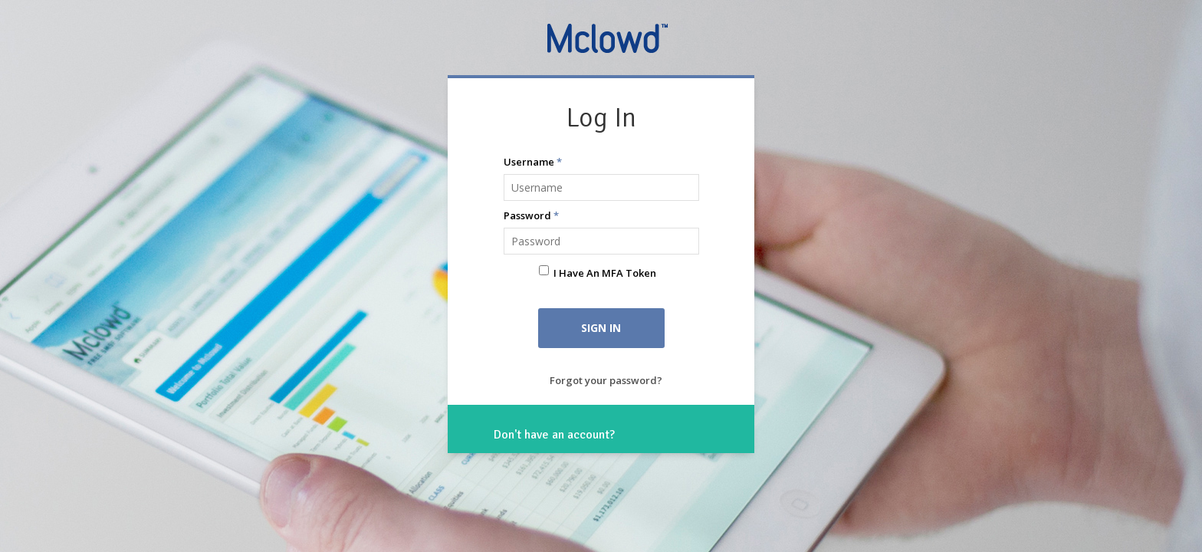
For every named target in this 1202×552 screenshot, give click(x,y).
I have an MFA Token (604, 273)
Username (533, 162)
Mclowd (609, 37)
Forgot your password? (606, 380)
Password (531, 215)
